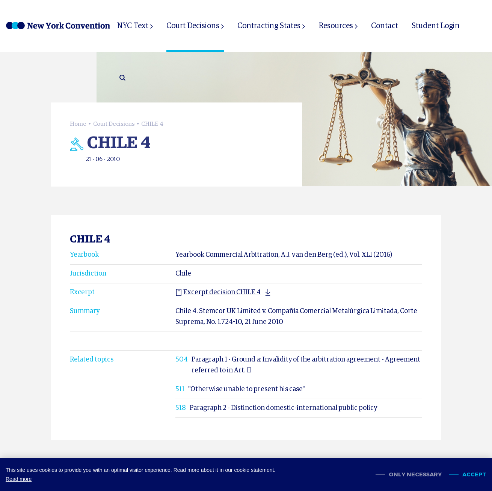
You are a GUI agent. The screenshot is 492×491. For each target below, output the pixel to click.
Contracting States (268, 26)
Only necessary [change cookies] (415, 474)
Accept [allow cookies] (474, 474)
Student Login (436, 26)
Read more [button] (19, 479)
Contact (384, 26)
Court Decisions (192, 26)
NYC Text (132, 26)
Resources (335, 26)
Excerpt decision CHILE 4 (218, 292)
